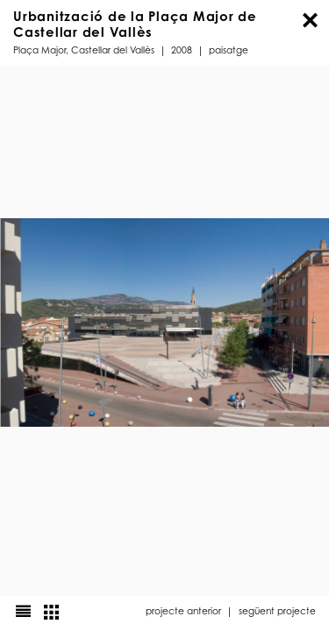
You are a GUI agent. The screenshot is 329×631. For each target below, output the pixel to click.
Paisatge (228, 49)
